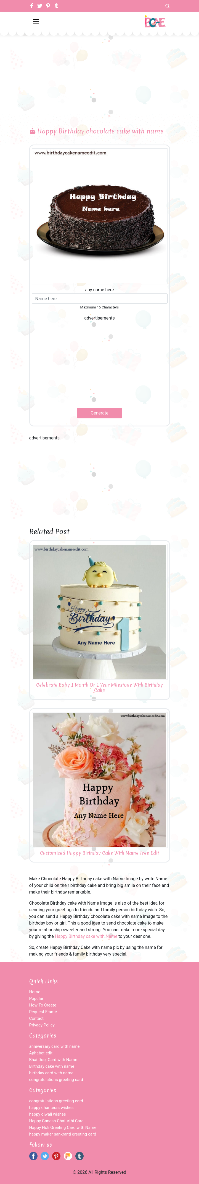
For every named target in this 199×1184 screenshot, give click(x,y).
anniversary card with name (54, 1046)
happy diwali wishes (47, 1114)
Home (34, 991)
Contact (36, 1018)
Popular (36, 998)
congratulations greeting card (56, 1079)
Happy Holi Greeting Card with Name (63, 1127)
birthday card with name (51, 1072)
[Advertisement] (99, 72)
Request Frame (43, 1011)
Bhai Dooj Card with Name (53, 1059)
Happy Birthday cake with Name (86, 936)
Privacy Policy (42, 1025)
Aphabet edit (41, 1053)
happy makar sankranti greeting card (62, 1134)
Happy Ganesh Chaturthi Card (56, 1120)
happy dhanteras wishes (51, 1107)
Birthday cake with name (51, 1066)
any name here (99, 289)
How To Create (42, 1005)
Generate (99, 413)
